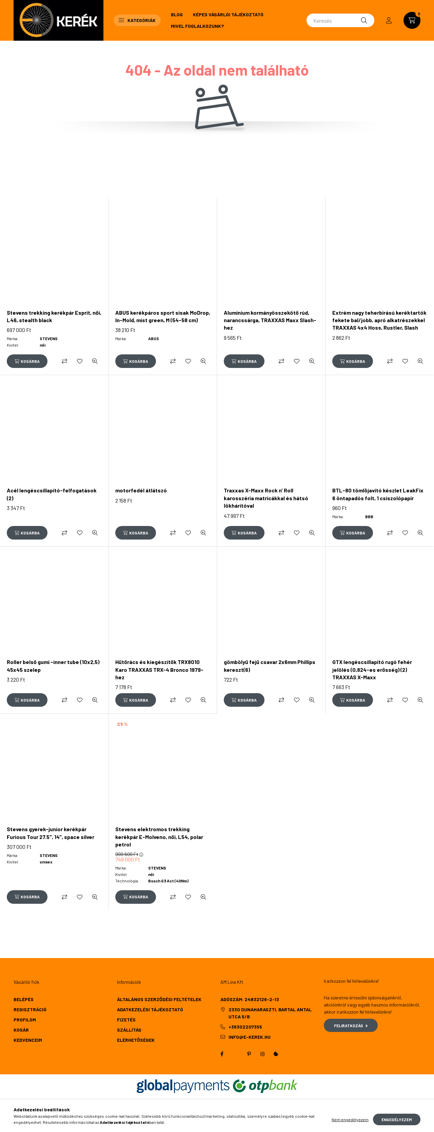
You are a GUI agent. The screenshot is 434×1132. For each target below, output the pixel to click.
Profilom (25, 1019)
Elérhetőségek (136, 1040)
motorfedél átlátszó (141, 490)
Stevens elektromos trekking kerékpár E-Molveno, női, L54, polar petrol (159, 836)
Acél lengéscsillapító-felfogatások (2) (52, 494)
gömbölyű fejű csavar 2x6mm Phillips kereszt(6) (269, 665)
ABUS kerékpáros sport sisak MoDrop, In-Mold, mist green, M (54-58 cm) (162, 316)
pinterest (249, 1054)
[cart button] (411, 20)
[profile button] (388, 20)
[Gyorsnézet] (95, 361)
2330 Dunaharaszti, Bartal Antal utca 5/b (270, 1013)
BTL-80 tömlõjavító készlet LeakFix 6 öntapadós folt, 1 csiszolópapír (377, 494)
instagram (262, 1054)
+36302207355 (245, 1027)
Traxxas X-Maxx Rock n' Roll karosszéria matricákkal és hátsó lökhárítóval (266, 498)
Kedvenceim (28, 1040)
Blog (177, 14)
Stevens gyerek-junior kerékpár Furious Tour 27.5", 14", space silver (50, 833)
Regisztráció (30, 1009)
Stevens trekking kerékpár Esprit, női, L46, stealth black (54, 316)
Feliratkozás (351, 1025)
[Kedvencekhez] (79, 361)
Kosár (21, 1030)
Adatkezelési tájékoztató (150, 1009)
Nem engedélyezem (350, 1123)
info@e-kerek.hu (250, 1037)
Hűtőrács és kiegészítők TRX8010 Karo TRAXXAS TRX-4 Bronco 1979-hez (159, 669)
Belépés (24, 999)
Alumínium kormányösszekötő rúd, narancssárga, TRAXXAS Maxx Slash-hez (270, 320)
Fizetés (126, 1019)
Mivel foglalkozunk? (197, 26)
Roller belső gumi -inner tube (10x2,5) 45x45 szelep (53, 665)
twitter (235, 1054)
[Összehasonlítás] (64, 361)
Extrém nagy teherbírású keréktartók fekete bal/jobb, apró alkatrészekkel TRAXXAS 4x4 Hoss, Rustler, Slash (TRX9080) (379, 323)
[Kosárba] (27, 361)
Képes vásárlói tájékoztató (228, 14)
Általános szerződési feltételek (159, 999)
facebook (222, 1054)
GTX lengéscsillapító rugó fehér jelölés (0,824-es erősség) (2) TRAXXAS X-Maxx (372, 669)
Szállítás (129, 1030)
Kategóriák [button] (137, 20)
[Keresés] (340, 20)
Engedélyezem (396, 1123)
